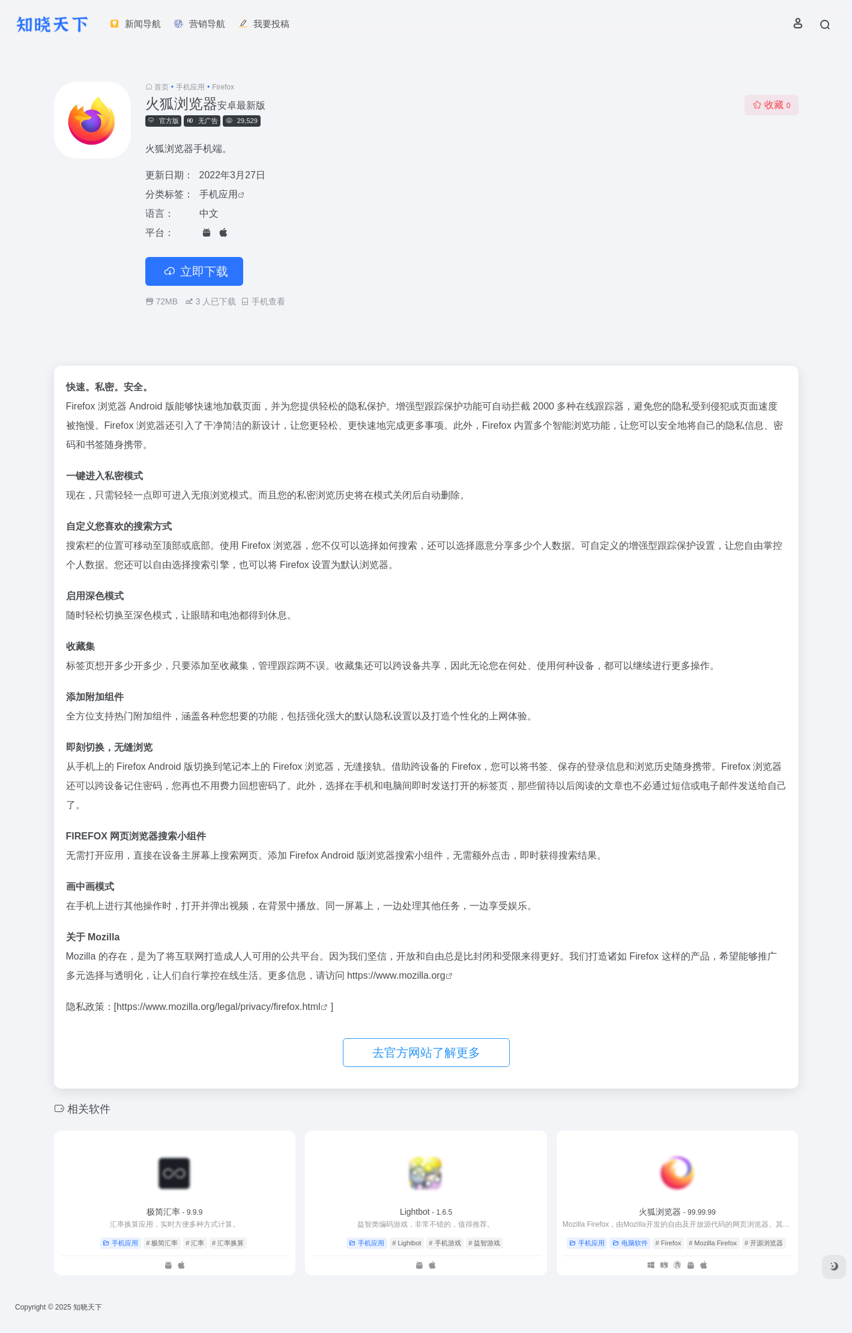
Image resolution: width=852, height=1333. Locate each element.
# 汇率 (195, 1243)
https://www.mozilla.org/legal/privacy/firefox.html (218, 1007)
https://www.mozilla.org (396, 975)
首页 (161, 87)
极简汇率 (174, 1212)
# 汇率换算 (228, 1243)
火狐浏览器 (677, 1212)
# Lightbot (406, 1243)
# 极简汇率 (162, 1243)
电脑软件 (630, 1243)
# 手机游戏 (445, 1243)
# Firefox (668, 1243)
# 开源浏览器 (764, 1243)
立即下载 (194, 271)
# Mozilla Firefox (713, 1243)
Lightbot (426, 1212)
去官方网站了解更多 (426, 1052)
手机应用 (190, 87)
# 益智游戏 (484, 1243)
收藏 (771, 105)
